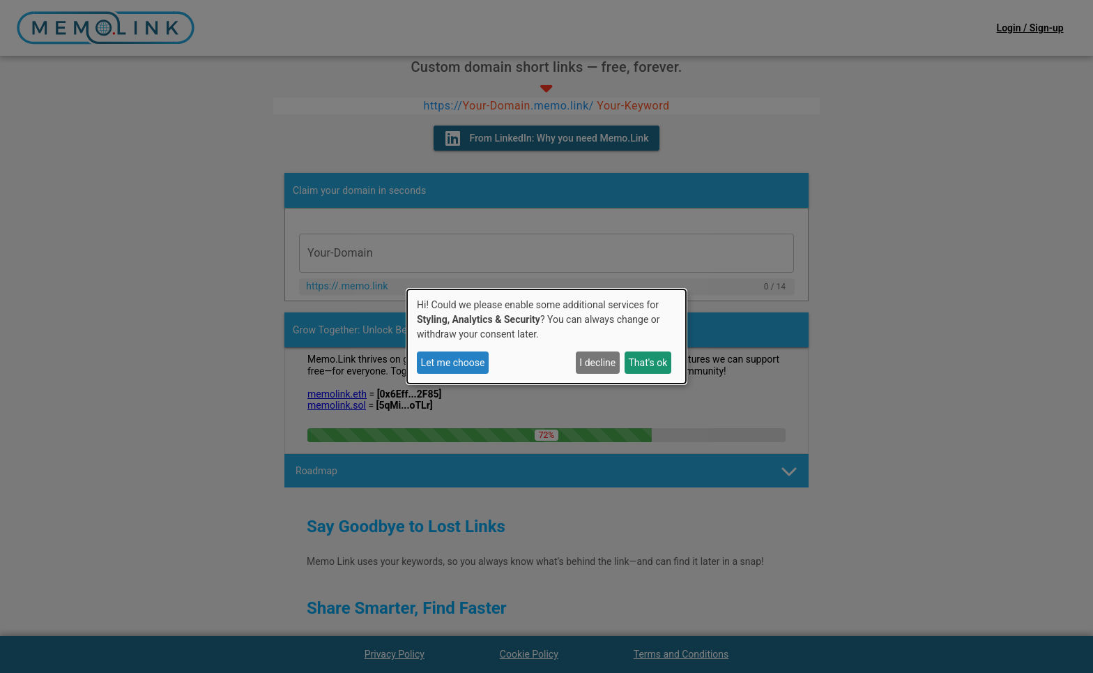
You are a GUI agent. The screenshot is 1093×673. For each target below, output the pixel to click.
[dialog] (546, 336)
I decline (597, 362)
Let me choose (453, 362)
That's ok (647, 362)
